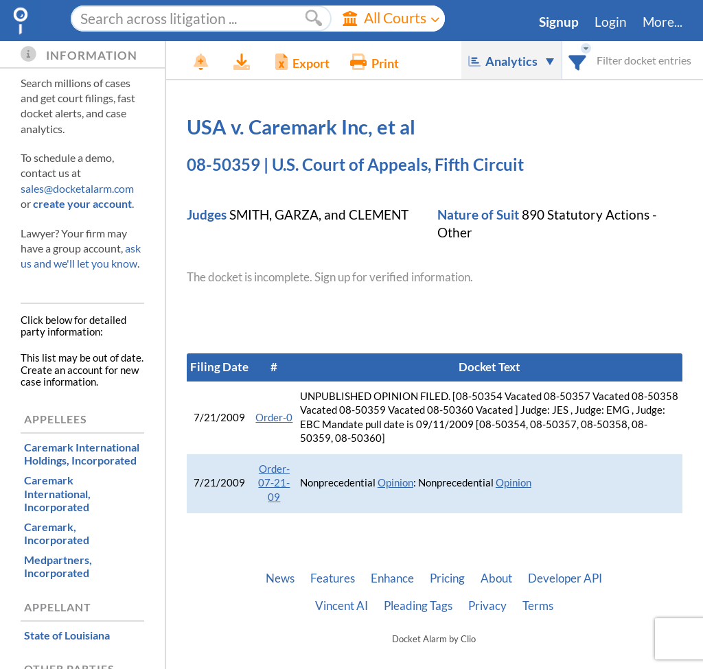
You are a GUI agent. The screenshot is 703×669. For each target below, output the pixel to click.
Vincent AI (341, 606)
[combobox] (578, 60)
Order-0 (273, 417)
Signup (559, 22)
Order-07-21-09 (274, 483)
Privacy (487, 606)
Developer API (565, 578)
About (496, 578)
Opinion (395, 483)
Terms (537, 606)
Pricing (447, 578)
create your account (82, 203)
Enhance (392, 578)
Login (611, 22)
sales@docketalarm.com (77, 188)
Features (332, 578)
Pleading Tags (418, 606)
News (280, 578)
